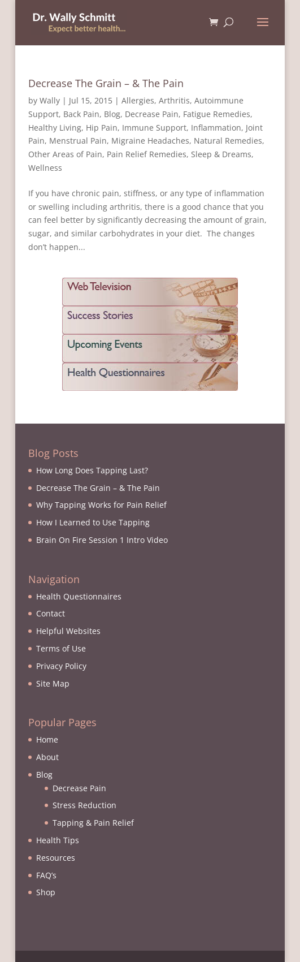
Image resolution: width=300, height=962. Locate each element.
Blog (112, 114)
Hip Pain (102, 127)
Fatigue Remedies (216, 114)
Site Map (52, 683)
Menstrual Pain (78, 140)
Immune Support (154, 127)
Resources (55, 857)
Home (47, 739)
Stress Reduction (84, 805)
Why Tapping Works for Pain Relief (101, 504)
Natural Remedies (228, 140)
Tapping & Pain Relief (93, 822)
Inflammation (216, 127)
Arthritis (174, 100)
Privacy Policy (61, 666)
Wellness (45, 167)
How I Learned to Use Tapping (93, 522)
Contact (50, 613)
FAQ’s (46, 875)
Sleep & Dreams (221, 154)
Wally (50, 100)
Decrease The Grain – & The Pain (106, 83)
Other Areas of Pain (65, 154)
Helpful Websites (68, 630)
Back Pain (81, 114)
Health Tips (57, 840)
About (47, 757)
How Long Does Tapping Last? (92, 470)
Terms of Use (61, 648)
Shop (45, 892)
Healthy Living (54, 127)
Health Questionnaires (78, 596)
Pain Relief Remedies (146, 154)
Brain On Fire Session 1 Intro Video (102, 539)
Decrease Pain (152, 114)
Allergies (137, 100)
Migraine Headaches (150, 140)
